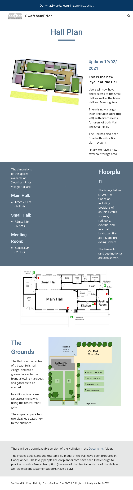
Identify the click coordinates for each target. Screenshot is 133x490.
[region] (66, 5)
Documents (96, 448)
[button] (4, 16)
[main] (66, 34)
